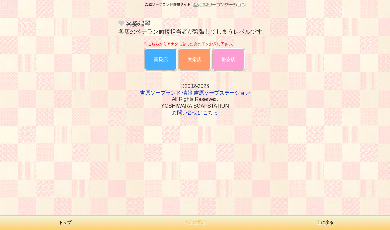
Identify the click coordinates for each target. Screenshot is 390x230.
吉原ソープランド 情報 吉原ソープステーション (195, 93)
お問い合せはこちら (195, 112)
